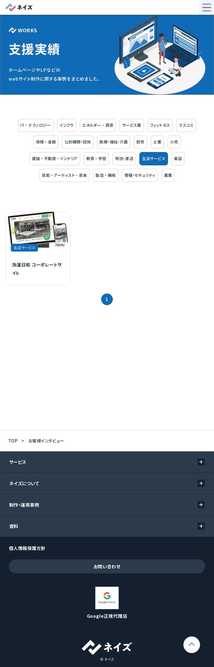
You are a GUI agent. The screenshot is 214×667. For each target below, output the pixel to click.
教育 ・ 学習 (96, 158)
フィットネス (160, 125)
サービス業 (131, 125)
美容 (178, 158)
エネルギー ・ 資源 (97, 125)
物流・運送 (124, 158)
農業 (168, 175)
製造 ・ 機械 (106, 175)
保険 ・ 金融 (46, 142)
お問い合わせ (107, 566)
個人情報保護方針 (27, 548)
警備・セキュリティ (140, 175)
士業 (157, 142)
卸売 (141, 142)
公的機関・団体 (78, 142)
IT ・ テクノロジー (35, 125)
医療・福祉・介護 (113, 142)
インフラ (67, 125)
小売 (174, 142)
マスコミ (186, 125)
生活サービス (154, 158)
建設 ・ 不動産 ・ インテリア (55, 158)
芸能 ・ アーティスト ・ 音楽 (64, 175)
